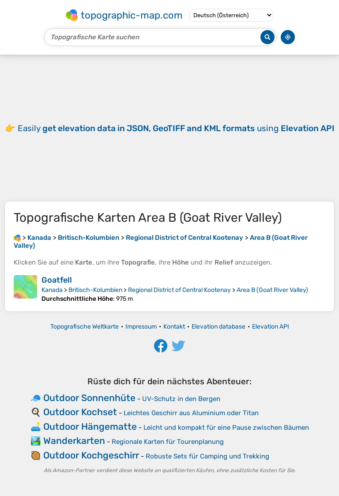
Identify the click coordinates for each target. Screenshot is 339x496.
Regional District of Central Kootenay (179, 290)
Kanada (52, 290)
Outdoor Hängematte (90, 426)
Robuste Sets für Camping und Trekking (207, 456)
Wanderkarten (74, 440)
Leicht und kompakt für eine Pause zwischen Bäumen (226, 428)
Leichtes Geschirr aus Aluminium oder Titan (191, 413)
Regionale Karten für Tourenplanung (168, 442)
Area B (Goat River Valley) (272, 290)
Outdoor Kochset (80, 411)
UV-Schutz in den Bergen (181, 399)
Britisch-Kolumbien (95, 290)
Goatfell (56, 280)
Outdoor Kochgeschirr (91, 455)
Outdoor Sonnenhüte (89, 397)
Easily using (176, 128)
